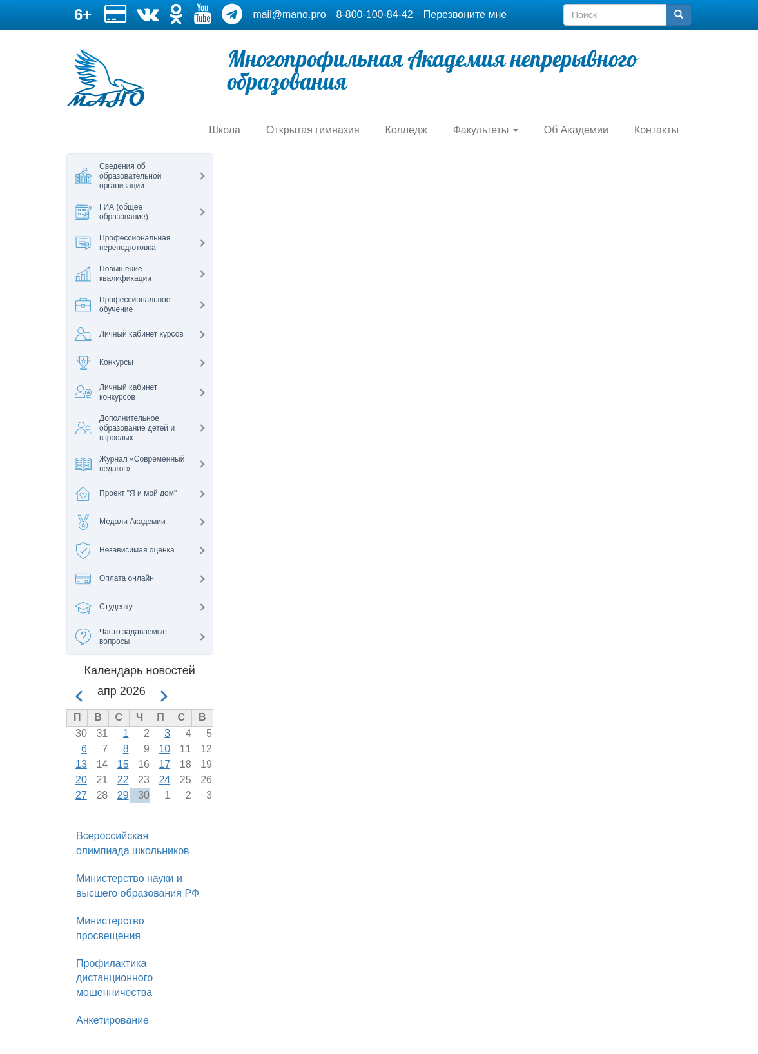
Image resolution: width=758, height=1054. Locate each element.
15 (123, 764)
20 (81, 779)
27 (81, 795)
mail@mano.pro (289, 14)
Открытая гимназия (313, 129)
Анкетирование (112, 1020)
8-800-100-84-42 (374, 14)
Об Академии (576, 129)
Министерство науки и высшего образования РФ (137, 886)
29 (123, 795)
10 (164, 748)
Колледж (406, 129)
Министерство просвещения (110, 928)
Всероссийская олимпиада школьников (133, 843)
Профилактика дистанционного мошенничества (114, 978)
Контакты (656, 129)
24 (164, 779)
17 (164, 764)
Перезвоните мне (465, 14)
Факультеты (485, 129)
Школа (224, 129)
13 (81, 764)
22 (123, 779)
